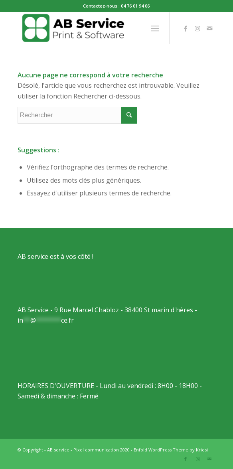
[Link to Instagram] (197, 28)
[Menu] (155, 28)
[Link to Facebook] (186, 28)
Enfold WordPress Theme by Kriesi (171, 450)
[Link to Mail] (209, 28)
